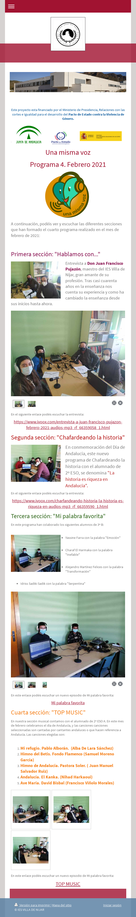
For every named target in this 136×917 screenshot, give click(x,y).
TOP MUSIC (68, 883)
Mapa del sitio (62, 905)
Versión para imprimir (33, 905)
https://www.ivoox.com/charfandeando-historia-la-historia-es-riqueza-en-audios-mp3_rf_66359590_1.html (68, 503)
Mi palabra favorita (68, 702)
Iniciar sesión (112, 905)
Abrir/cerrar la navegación (68, 6)
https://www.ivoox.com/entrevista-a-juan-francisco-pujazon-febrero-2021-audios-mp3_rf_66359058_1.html (68, 424)
